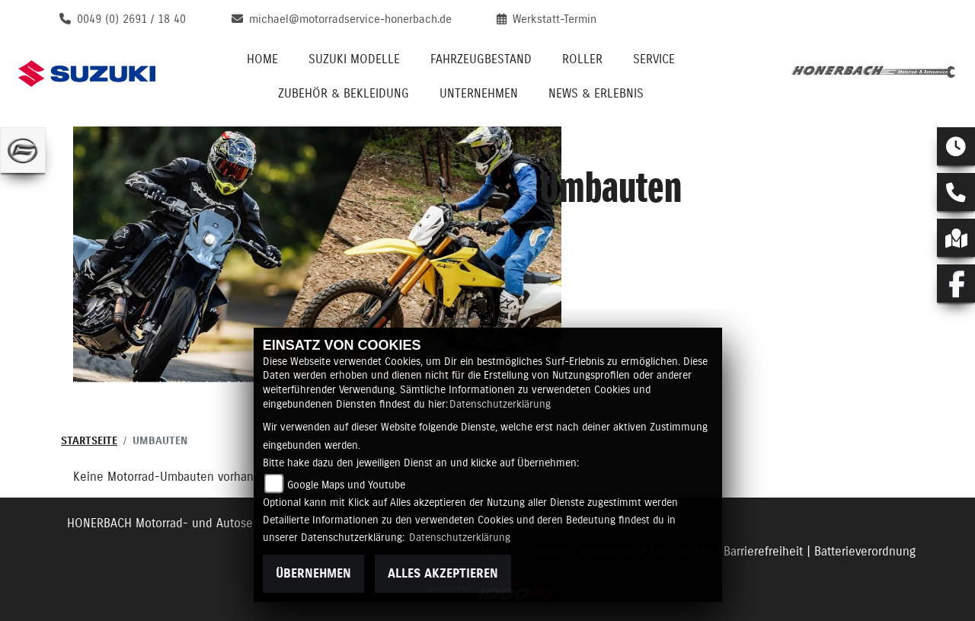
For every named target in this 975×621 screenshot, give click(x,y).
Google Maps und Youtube (346, 485)
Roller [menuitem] (582, 59)
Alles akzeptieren (443, 574)
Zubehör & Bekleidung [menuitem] (343, 94)
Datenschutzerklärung (500, 404)
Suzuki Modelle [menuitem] (354, 59)
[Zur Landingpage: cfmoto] (23, 150)
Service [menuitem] (654, 59)
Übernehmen (313, 574)
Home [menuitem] (262, 59)
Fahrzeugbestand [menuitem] (481, 59)
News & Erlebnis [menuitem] (596, 94)
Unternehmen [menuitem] (479, 94)
